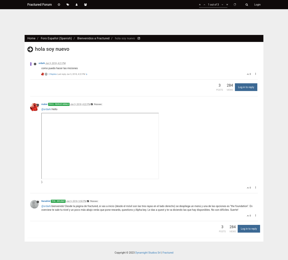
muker (44, 104)
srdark (42, 63)
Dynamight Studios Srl (148, 252)
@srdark (98, 104)
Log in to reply (246, 87)
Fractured (168, 252)
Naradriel (45, 201)
